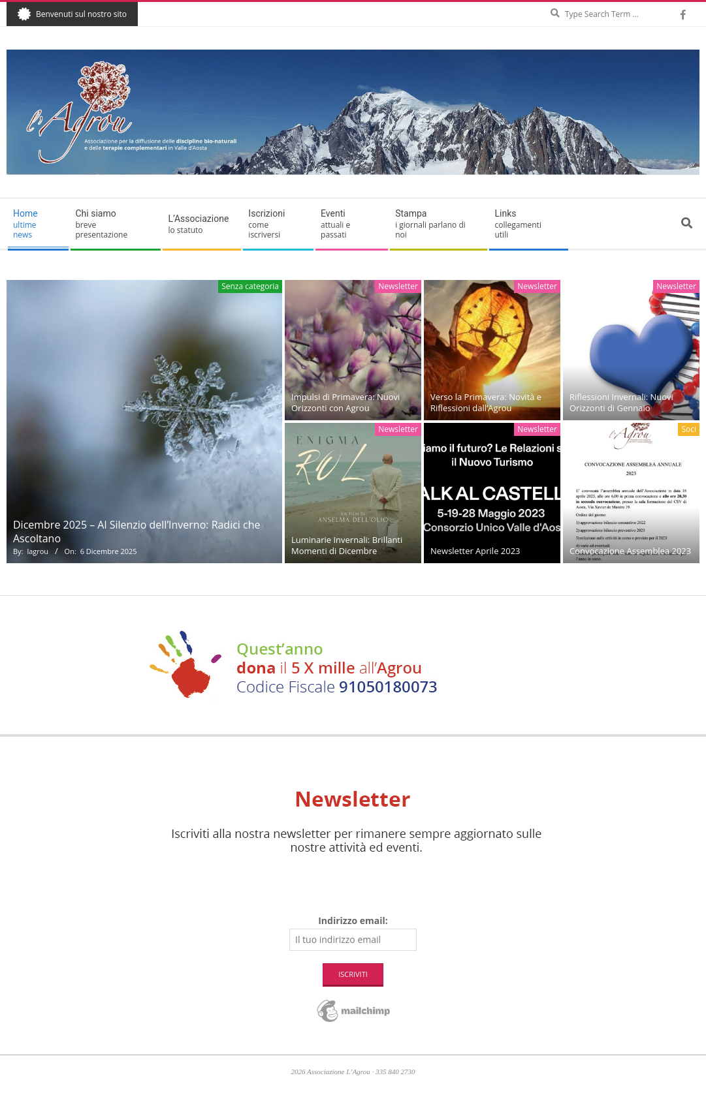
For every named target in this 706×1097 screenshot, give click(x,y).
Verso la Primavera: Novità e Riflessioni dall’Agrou (485, 402)
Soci (688, 429)
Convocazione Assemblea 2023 (630, 551)
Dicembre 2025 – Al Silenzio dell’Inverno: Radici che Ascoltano (136, 532)
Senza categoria (250, 286)
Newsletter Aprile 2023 (475, 551)
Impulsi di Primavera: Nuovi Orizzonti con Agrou (345, 402)
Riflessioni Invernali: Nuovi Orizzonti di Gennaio (621, 402)
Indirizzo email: (353, 920)
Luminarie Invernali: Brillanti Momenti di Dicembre (346, 545)
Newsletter (398, 286)
